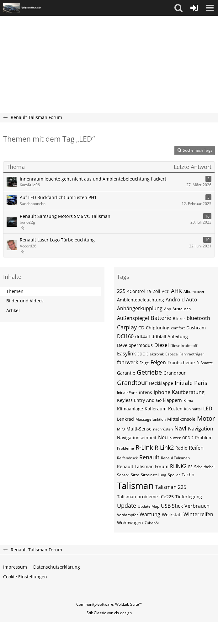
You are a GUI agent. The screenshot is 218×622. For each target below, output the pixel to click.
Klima (188, 400)
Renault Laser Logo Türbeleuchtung (57, 240)
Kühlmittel (193, 409)
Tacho (188, 475)
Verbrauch (197, 505)
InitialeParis (127, 392)
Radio (181, 448)
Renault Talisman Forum (142, 466)
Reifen (196, 447)
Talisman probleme (137, 497)
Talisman (135, 485)
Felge (144, 362)
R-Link (144, 447)
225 (121, 291)
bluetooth (198, 318)
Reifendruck (127, 458)
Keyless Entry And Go (139, 400)
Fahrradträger (191, 354)
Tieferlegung (188, 497)
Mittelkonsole (181, 419)
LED (207, 408)
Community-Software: (109, 604)
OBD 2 (188, 438)
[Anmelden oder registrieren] (194, 8)
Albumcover (194, 291)
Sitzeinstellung (153, 475)
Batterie (161, 318)
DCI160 (125, 336)
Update (126, 505)
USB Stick (172, 505)
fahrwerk (127, 362)
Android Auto (181, 299)
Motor (206, 418)
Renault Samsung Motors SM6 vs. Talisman (65, 216)
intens (145, 392)
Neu (163, 437)
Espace (171, 354)
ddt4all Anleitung (170, 336)
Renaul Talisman (175, 458)
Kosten (175, 409)
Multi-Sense (139, 429)
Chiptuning (157, 328)
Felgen (158, 362)
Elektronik (155, 354)
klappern (172, 400)
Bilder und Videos (25, 301)
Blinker (179, 318)
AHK (176, 291)
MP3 (121, 429)
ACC (165, 291)
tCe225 (166, 497)
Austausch (182, 308)
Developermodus (135, 345)
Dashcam (196, 328)
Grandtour (132, 382)
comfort (178, 328)
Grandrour (174, 373)
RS (190, 466)
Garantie (126, 373)
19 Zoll (153, 291)
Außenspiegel (133, 318)
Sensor (123, 475)
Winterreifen (198, 514)
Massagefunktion (151, 419)
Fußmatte (204, 362)
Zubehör (152, 523)
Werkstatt (172, 514)
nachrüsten (163, 429)
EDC (141, 354)
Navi (180, 428)
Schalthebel (204, 466)
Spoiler (174, 475)
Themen (15, 291)
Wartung (150, 514)
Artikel (13, 310)
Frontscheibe (181, 362)
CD (141, 328)
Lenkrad (125, 419)
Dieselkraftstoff (183, 345)
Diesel (161, 345)
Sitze (135, 475)
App (167, 308)
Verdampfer (127, 514)
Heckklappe (161, 383)
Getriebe (149, 372)
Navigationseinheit (137, 438)
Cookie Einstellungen (25, 577)
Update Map (148, 506)
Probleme (125, 448)
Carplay (127, 327)
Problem (204, 438)
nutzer (175, 438)
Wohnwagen (130, 523)
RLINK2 (178, 466)
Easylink (126, 353)
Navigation (200, 428)
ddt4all (142, 336)
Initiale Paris (191, 383)
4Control (136, 291)
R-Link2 (164, 447)
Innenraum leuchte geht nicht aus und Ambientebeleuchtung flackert (93, 179)
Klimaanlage (130, 409)
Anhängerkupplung (139, 308)
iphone (162, 392)
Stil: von (109, 612)
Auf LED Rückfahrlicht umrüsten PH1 (58, 197)
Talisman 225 (170, 487)
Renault (149, 457)
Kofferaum (156, 409)
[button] (178, 8)
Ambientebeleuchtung (140, 300)
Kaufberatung (188, 392)
